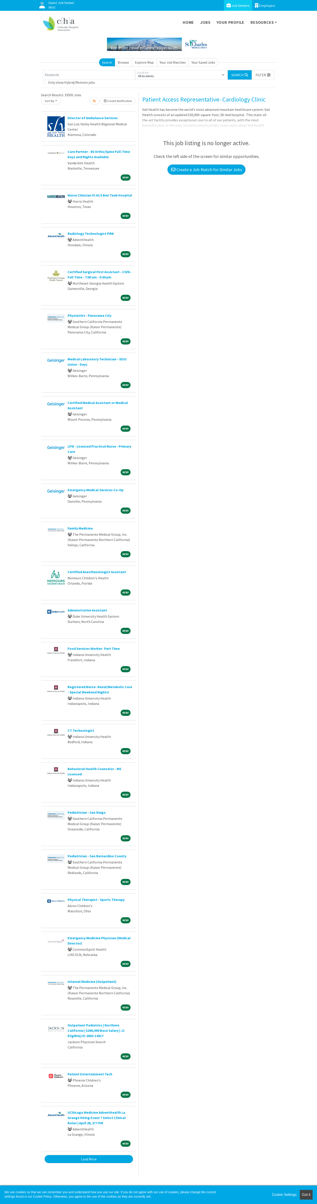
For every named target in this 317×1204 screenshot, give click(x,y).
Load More (89, 1159)
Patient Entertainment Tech (90, 1074)
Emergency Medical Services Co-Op (95, 490)
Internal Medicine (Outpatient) (92, 981)
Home (188, 22)
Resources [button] (262, 22)
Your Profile (231, 22)
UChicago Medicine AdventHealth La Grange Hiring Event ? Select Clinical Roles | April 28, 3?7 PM (97, 1117)
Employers (265, 5)
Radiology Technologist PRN (91, 233)
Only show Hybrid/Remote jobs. (72, 82)
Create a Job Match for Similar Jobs (206, 169)
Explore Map (144, 62)
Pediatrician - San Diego (87, 812)
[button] (263, 75)
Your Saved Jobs (203, 62)
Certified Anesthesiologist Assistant (97, 572)
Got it (306, 1195)
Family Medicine (80, 528)
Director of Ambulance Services (93, 118)
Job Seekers (238, 5)
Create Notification (118, 101)
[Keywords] (89, 75)
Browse (123, 62)
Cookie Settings (284, 1195)
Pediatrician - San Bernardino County (97, 856)
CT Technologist (81, 730)
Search (107, 62)
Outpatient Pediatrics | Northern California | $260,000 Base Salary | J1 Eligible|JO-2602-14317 (96, 1030)
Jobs (205, 22)
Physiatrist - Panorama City (89, 315)
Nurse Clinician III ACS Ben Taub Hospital (100, 195)
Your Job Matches (173, 62)
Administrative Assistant (87, 610)
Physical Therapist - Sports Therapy (96, 899)
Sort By (49, 101)
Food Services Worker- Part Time (94, 648)
